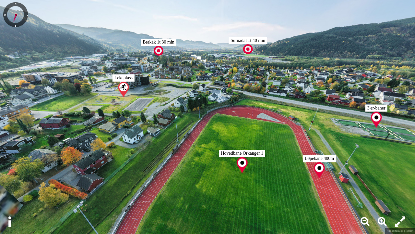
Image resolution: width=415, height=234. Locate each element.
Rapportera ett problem (400, 230)
